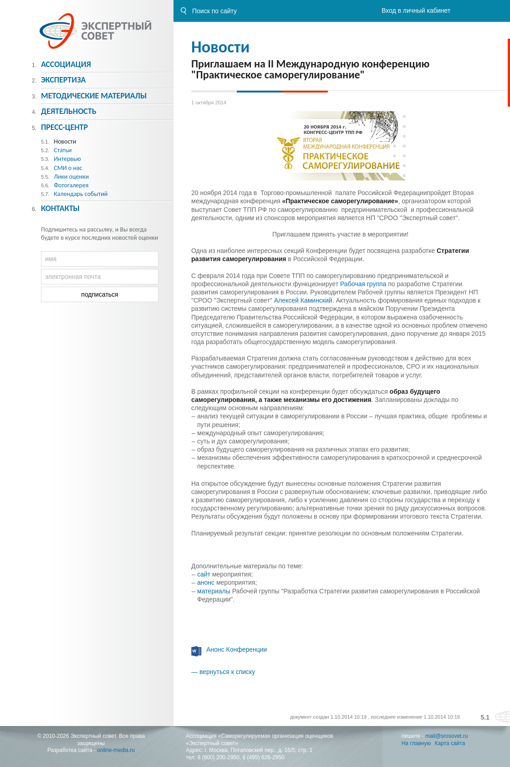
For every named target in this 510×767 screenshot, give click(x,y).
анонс (205, 582)
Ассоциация (66, 64)
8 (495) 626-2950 (263, 757)
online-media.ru (116, 750)
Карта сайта (450, 743)
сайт (203, 574)
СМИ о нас (68, 168)
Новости (220, 47)
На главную (416, 743)
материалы (213, 591)
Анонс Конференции (236, 649)
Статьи (62, 150)
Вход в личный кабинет (416, 10)
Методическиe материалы (94, 96)
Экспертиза (63, 80)
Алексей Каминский (303, 300)
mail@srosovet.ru (446, 736)
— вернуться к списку (223, 671)
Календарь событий (80, 194)
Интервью (67, 159)
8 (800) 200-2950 (219, 757)
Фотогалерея (71, 185)
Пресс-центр (64, 127)
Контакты (60, 208)
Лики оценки (71, 176)
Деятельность (69, 111)
